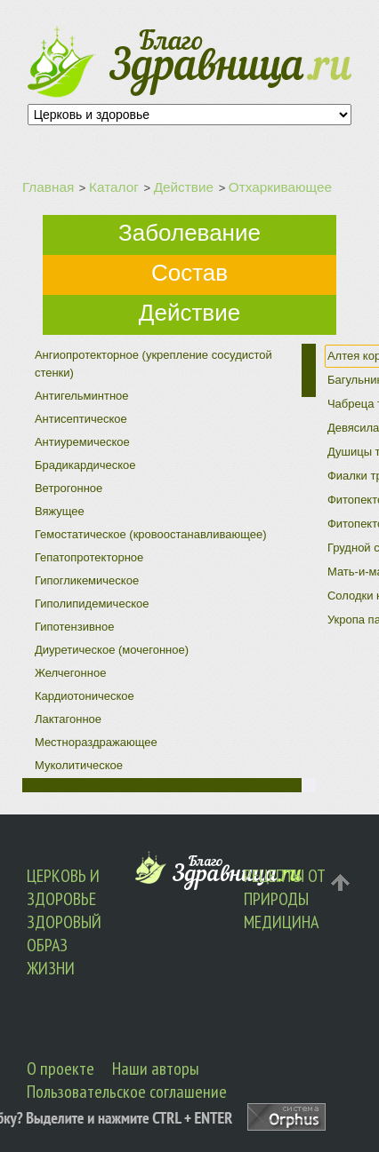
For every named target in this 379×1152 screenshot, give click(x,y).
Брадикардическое (85, 465)
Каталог (114, 187)
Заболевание (189, 233)
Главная (48, 187)
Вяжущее (60, 511)
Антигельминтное (82, 395)
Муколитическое (79, 765)
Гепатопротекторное (89, 557)
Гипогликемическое (87, 580)
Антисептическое (81, 418)
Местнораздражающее (96, 742)
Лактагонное (68, 719)
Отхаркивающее (280, 187)
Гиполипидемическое (92, 603)
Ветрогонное (68, 488)
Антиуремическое (82, 442)
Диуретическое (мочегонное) (112, 649)
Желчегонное (70, 672)
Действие (184, 187)
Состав (189, 273)
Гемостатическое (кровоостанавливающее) (151, 534)
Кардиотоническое (84, 696)
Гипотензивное (75, 626)
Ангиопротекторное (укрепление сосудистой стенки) (153, 363)
